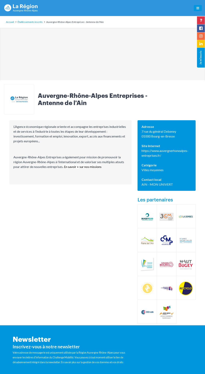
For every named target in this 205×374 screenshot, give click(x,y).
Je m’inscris (200, 58)
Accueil (10, 21)
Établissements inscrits (30, 21)
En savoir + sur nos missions (82, 167)
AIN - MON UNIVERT (157, 184)
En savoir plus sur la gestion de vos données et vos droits (92, 362)
